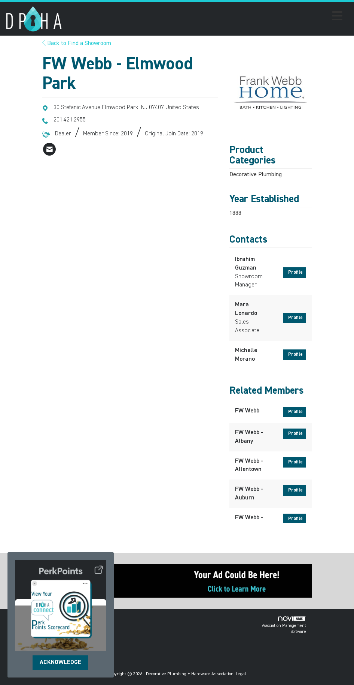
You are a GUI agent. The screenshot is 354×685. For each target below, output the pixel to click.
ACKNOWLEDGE (60, 663)
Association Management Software (284, 625)
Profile (295, 272)
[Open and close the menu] (204, 17)
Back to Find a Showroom (76, 43)
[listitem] (49, 149)
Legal (241, 674)
